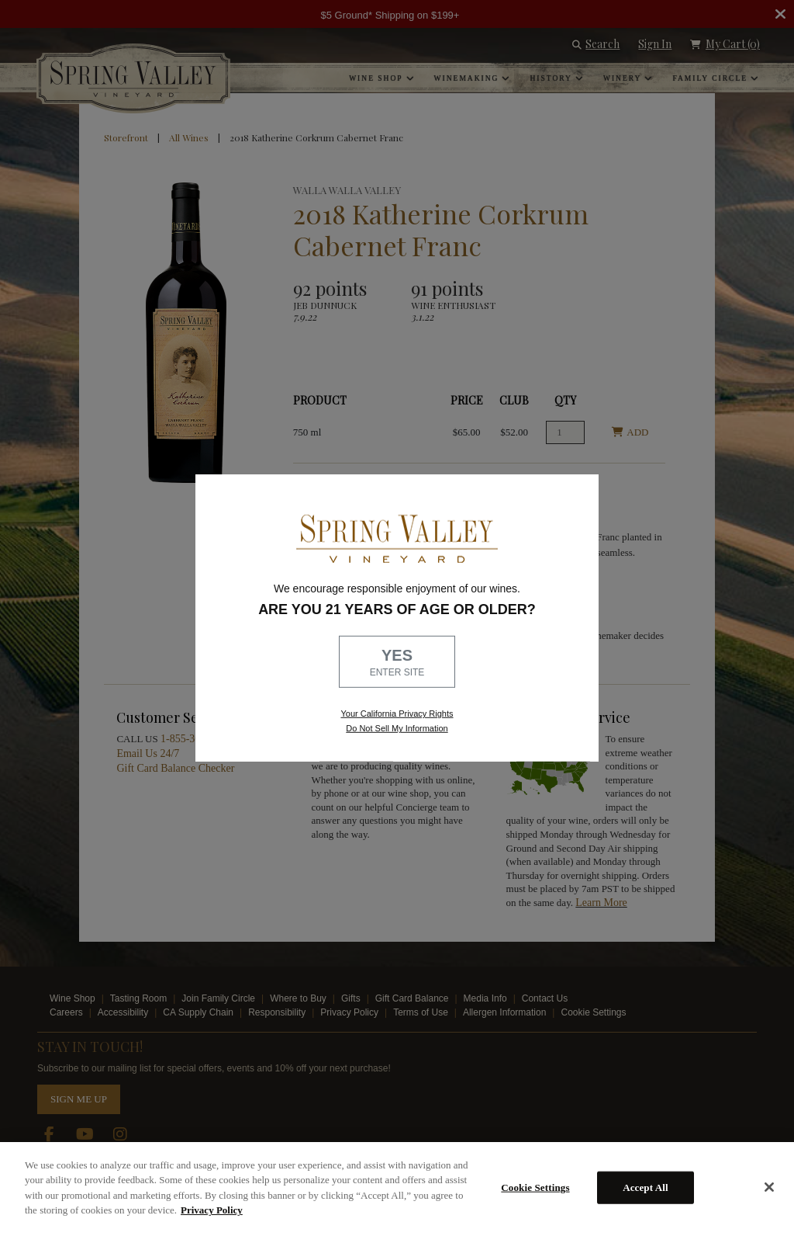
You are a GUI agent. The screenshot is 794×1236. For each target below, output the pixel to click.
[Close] (769, 1187)
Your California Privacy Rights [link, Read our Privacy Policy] (396, 713)
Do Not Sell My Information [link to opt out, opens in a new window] (396, 728)
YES (397, 663)
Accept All (645, 1187)
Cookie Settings (535, 1187)
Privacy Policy (212, 1210)
